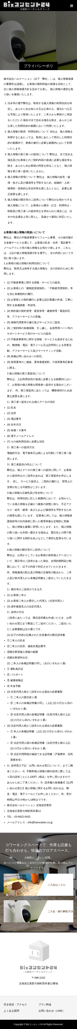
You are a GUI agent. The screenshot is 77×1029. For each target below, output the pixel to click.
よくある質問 (11, 1010)
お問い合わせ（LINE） (51, 1010)
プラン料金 (44, 1004)
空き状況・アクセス (15, 1004)
